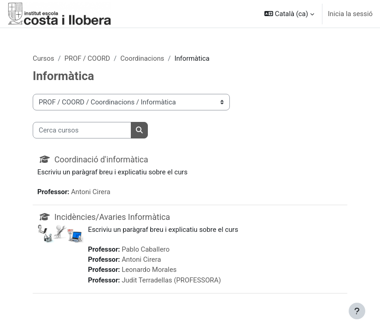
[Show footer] (357, 311)
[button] (289, 14)
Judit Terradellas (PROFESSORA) (171, 280)
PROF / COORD (87, 58)
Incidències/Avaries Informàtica (112, 217)
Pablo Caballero (146, 249)
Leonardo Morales (149, 269)
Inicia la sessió (350, 14)
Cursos (43, 58)
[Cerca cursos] (82, 130)
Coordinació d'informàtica (101, 159)
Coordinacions (142, 58)
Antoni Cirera (90, 192)
